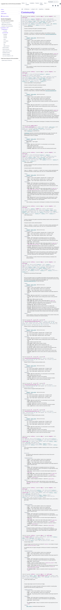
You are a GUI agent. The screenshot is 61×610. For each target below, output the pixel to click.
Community (5, 33)
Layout (4, 43)
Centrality (5, 32)
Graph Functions (5, 48)
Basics (23, 3)
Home (2, 9)
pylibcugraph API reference (7, 24)
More (45, 3)
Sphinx (8, 608)
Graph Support (41, 4)
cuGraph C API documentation (4, 27)
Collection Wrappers (6, 55)
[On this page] (60, 4)
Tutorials (37, 3)
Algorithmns (4, 30)
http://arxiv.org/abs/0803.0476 (38, 32)
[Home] (17, 9)
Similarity (5, 37)
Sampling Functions (6, 53)
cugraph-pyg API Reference (7, 62)
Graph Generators (5, 50)
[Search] (53, 2)
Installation (32, 3)
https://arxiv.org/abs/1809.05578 (40, 256)
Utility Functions (6, 47)
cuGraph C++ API (5, 28)
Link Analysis (5, 42)
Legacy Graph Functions (7, 52)
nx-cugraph (27, 4)
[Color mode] (53, 6)
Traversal (5, 38)
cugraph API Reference (6, 22)
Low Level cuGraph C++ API (7, 57)
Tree (4, 45)
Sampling (5, 35)
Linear (4, 40)
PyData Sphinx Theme (52, 607)
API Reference (22, 9)
